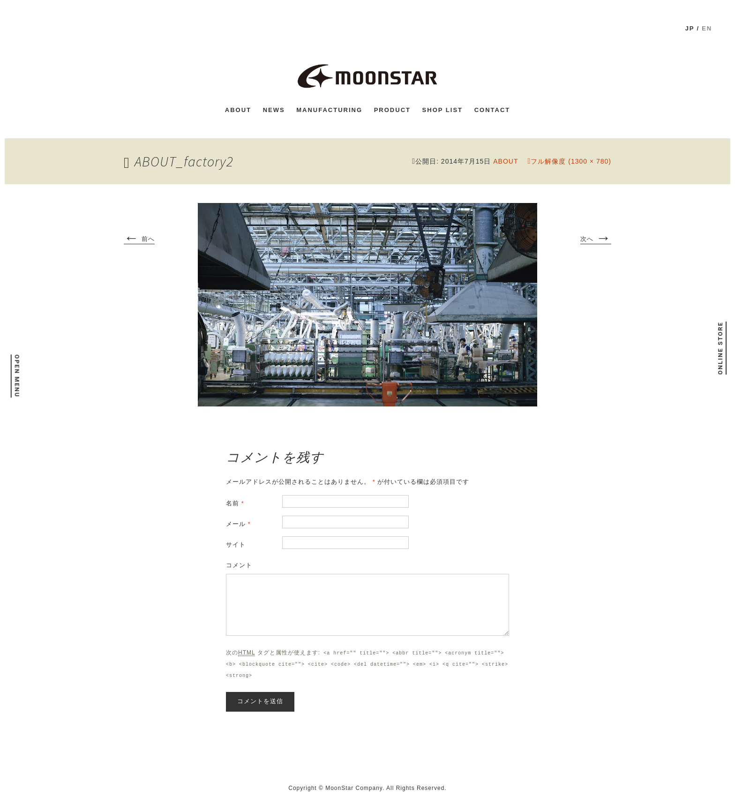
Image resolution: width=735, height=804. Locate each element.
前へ (139, 239)
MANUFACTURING (329, 109)
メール (238, 523)
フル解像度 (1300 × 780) (571, 161)
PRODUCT (392, 109)
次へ (595, 239)
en (707, 28)
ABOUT (238, 109)
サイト (236, 544)
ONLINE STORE (719, 348)
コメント (239, 565)
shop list (442, 109)
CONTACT (492, 109)
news (274, 109)
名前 (235, 503)
